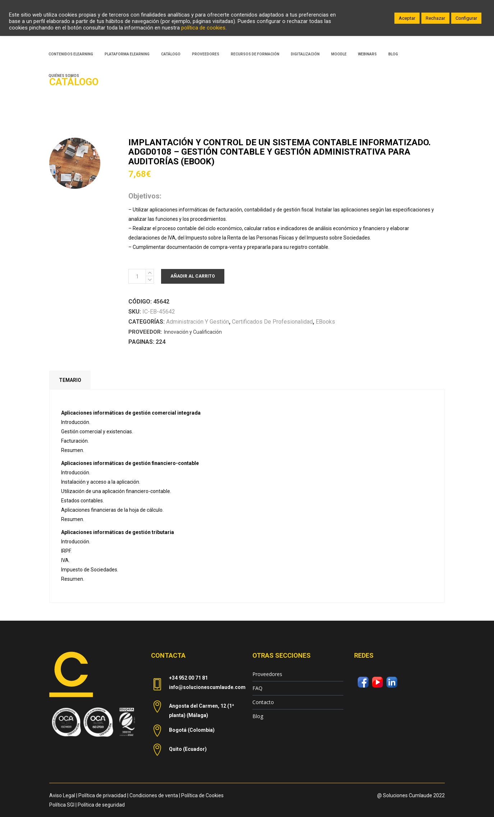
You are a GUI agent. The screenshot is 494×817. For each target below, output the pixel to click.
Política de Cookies (202, 795)
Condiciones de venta (153, 795)
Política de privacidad (102, 795)
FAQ (257, 688)
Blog (257, 716)
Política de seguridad (101, 805)
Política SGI (61, 805)
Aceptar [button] (407, 18)
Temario (70, 380)
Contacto (263, 702)
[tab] (70, 380)
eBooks (325, 321)
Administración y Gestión (197, 321)
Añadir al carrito (192, 276)
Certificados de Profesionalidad (272, 321)
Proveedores (267, 674)
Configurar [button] (466, 18)
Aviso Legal (62, 795)
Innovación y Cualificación (193, 332)
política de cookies (203, 27)
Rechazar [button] (435, 18)
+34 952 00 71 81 (188, 678)
